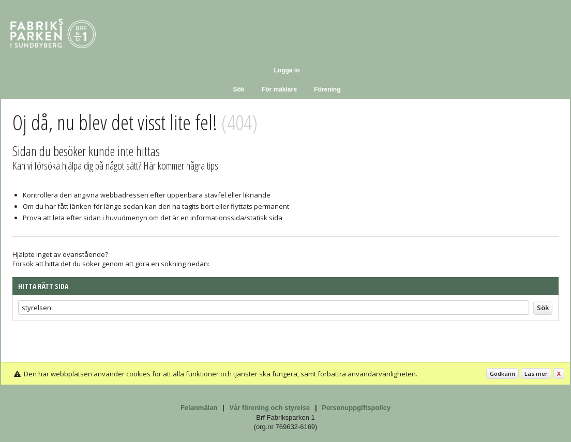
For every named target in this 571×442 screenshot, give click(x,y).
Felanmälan (199, 407)
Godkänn (502, 373)
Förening (327, 89)
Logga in (287, 70)
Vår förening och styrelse (269, 407)
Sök (238, 89)
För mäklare (279, 89)
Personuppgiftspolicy (356, 407)
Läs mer (536, 373)
